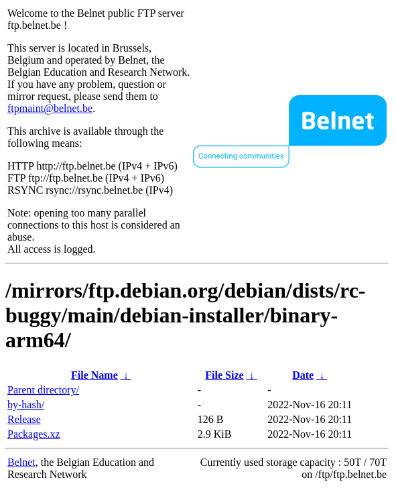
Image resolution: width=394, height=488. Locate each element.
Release (24, 419)
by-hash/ (25, 404)
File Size (224, 375)
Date (303, 375)
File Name (94, 375)
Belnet (21, 462)
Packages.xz (33, 434)
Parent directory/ (43, 389)
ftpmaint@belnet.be (49, 108)
